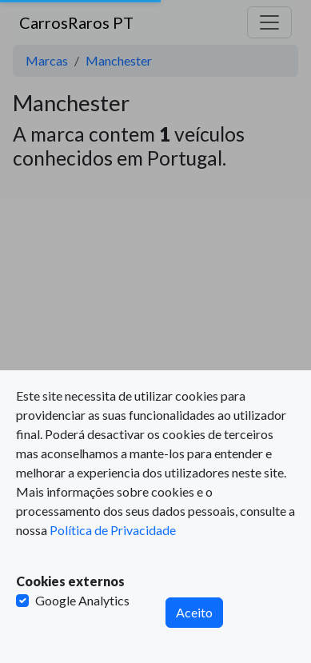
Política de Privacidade (113, 529)
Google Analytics (82, 600)
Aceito (194, 612)
